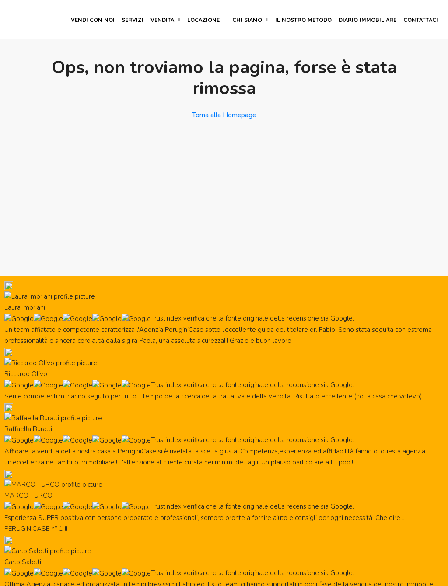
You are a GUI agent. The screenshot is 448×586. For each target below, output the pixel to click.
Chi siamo (247, 19)
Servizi (133, 19)
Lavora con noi (43, 526)
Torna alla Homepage (224, 115)
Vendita (162, 19)
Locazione (203, 19)
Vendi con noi (93, 19)
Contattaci (420, 19)
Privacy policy (365, 575)
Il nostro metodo (303, 19)
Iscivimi (387, 476)
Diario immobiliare (367, 19)
